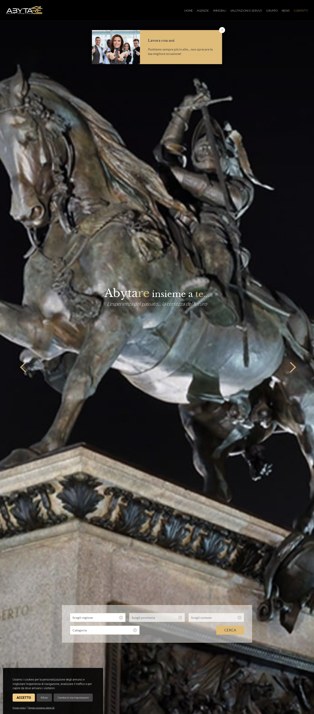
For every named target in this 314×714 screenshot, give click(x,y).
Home (188, 10)
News (286, 10)
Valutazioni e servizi (246, 10)
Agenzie (203, 10)
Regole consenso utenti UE (41, 708)
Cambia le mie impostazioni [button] (73, 697)
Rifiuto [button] (44, 697)
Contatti (301, 10)
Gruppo (272, 10)
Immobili (219, 10)
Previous (22, 367)
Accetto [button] (24, 698)
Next (292, 367)
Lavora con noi (161, 40)
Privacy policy (19, 708)
